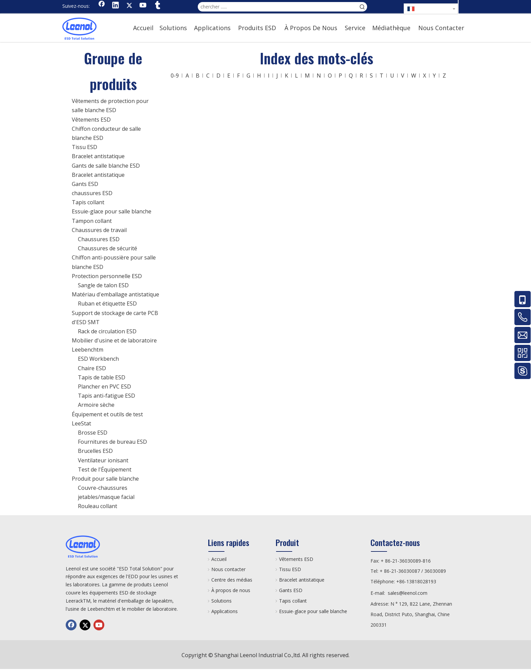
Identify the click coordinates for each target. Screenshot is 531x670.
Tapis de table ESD (101, 377)
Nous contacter (228, 569)
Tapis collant (88, 202)
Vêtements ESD (91, 119)
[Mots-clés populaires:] (362, 7)
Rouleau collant (97, 506)
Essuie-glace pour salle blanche (111, 211)
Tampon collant (92, 221)
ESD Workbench (98, 358)
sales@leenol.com (407, 593)
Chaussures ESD (99, 239)
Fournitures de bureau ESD (112, 441)
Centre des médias (231, 580)
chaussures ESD (92, 193)
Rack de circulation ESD (107, 331)
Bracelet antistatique (98, 156)
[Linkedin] (115, 5)
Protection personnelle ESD (107, 276)
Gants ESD (85, 184)
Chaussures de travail (99, 230)
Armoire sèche (96, 405)
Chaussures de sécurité (107, 248)
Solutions (221, 601)
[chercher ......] (278, 7)
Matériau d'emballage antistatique (115, 294)
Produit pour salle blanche (105, 478)
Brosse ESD (92, 432)
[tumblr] (157, 5)
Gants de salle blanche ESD (106, 165)
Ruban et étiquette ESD (107, 303)
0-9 (175, 75)
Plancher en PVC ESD (104, 386)
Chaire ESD (92, 368)
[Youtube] (143, 5)
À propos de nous (230, 590)
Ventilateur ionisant (103, 460)
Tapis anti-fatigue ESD (106, 395)
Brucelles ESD (95, 451)
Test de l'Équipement (104, 469)
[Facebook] (101, 5)
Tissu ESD (84, 147)
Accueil (219, 559)
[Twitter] (129, 5)
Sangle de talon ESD (103, 285)
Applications (224, 611)
